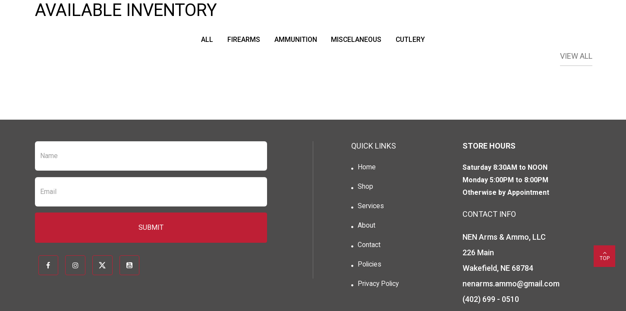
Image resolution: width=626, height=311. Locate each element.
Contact (368, 247)
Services (370, 207)
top (604, 255)
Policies (369, 267)
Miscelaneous (357, 39)
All (204, 39)
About (366, 227)
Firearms (241, 39)
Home (366, 167)
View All (576, 55)
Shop (365, 187)
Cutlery (413, 39)
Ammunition (294, 39)
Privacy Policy (378, 286)
